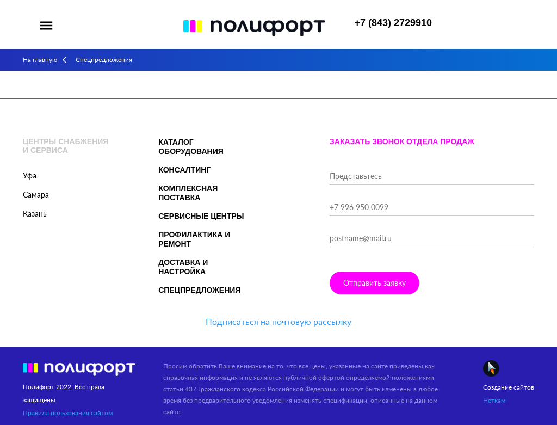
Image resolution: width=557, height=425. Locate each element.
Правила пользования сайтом (68, 413)
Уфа (29, 175)
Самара (36, 194)
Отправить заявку (374, 282)
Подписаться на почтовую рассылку (278, 321)
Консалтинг (184, 169)
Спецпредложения (199, 290)
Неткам (494, 400)
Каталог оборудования (191, 147)
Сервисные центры (201, 216)
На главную (40, 60)
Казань (35, 213)
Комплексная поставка (188, 193)
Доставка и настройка (183, 267)
